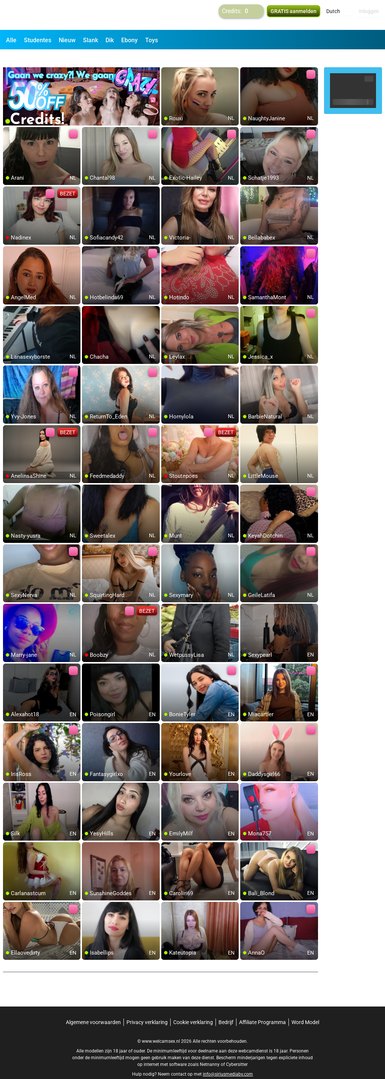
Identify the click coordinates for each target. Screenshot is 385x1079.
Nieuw (67, 40)
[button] (338, 14)
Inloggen (369, 15)
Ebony (129, 40)
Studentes (37, 40)
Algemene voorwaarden (93, 1009)
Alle (11, 40)
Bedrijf (226, 1009)
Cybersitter (237, 1051)
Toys (151, 40)
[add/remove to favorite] (167, 60)
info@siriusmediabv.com (228, 1060)
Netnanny (210, 1051)
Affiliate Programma (262, 1009)
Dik (110, 40)
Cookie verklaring (193, 1009)
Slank (90, 40)
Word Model (305, 1009)
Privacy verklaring (147, 1009)
